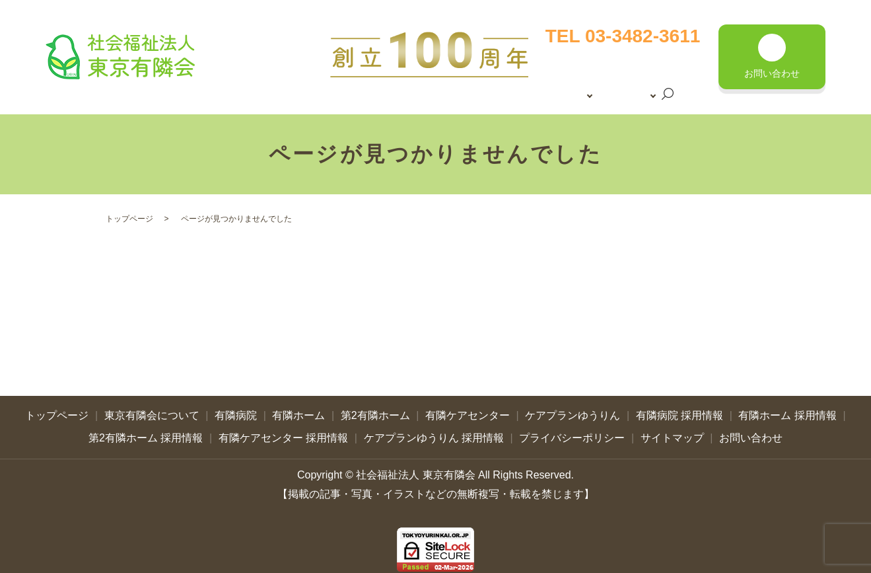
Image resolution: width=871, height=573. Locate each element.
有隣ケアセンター (467, 410)
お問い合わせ (751, 432)
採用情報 (555, 96)
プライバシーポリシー (572, 432)
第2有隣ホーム (375, 410)
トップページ (565, 52)
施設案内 (658, 74)
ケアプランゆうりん (572, 410)
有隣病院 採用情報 (679, 410)
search (598, 98)
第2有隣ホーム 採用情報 (145, 432)
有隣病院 (236, 410)
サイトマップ (672, 432)
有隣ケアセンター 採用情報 (283, 432)
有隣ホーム (298, 410)
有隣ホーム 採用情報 (787, 410)
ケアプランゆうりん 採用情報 (434, 432)
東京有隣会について (580, 74)
